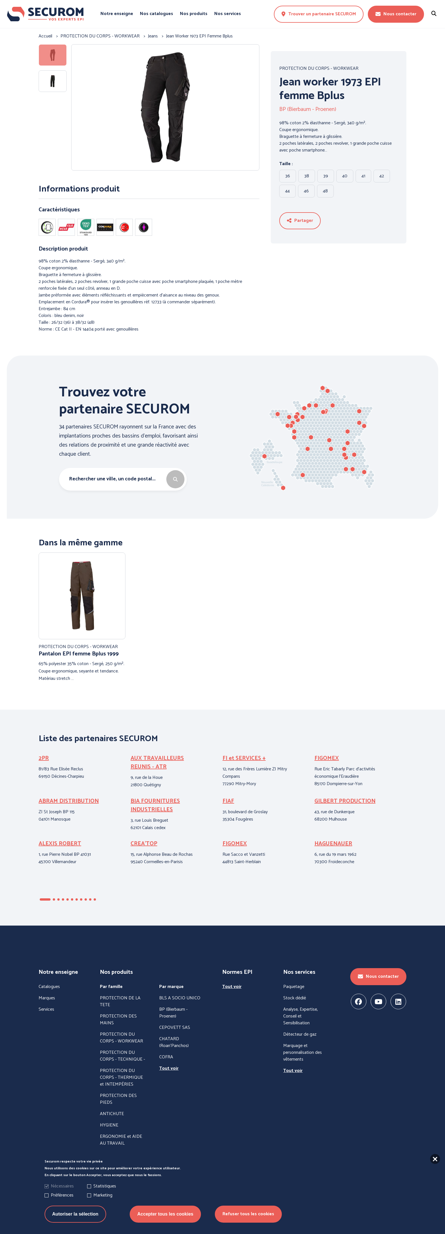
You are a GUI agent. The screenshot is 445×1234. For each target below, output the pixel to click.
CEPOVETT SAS (174, 1027)
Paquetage (293, 986)
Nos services (227, 13)
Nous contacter (395, 14)
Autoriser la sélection (75, 1220)
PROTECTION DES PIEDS (118, 1099)
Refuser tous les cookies (248, 1220)
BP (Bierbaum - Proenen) (307, 109)
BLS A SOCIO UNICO (179, 998)
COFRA (166, 1057)
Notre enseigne (116, 13)
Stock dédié (294, 998)
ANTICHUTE (112, 1114)
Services (46, 1009)
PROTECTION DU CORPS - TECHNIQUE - (122, 1056)
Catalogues (49, 986)
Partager (300, 220)
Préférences (62, 1202)
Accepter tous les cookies (165, 1220)
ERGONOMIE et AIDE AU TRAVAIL (121, 1140)
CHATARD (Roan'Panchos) (174, 1042)
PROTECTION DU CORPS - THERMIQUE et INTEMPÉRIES (121, 1077)
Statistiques (104, 1193)
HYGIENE (109, 1125)
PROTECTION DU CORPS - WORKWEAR (318, 68)
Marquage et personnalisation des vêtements (302, 1052)
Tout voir (169, 1068)
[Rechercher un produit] (434, 14)
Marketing (102, 1202)
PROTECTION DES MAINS (118, 1020)
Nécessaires (62, 1193)
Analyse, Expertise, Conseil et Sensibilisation (300, 1016)
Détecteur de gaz (299, 1034)
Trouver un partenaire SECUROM (319, 14)
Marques (47, 998)
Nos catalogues (156, 13)
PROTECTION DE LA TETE (120, 1001)
